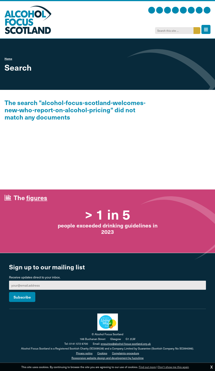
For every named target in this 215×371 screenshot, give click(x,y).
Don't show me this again (173, 367)
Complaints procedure (125, 353)
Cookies (102, 353)
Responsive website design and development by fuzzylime (108, 358)
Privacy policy (84, 353)
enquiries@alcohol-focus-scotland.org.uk (126, 343)
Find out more (147, 367)
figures (36, 197)
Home (8, 58)
